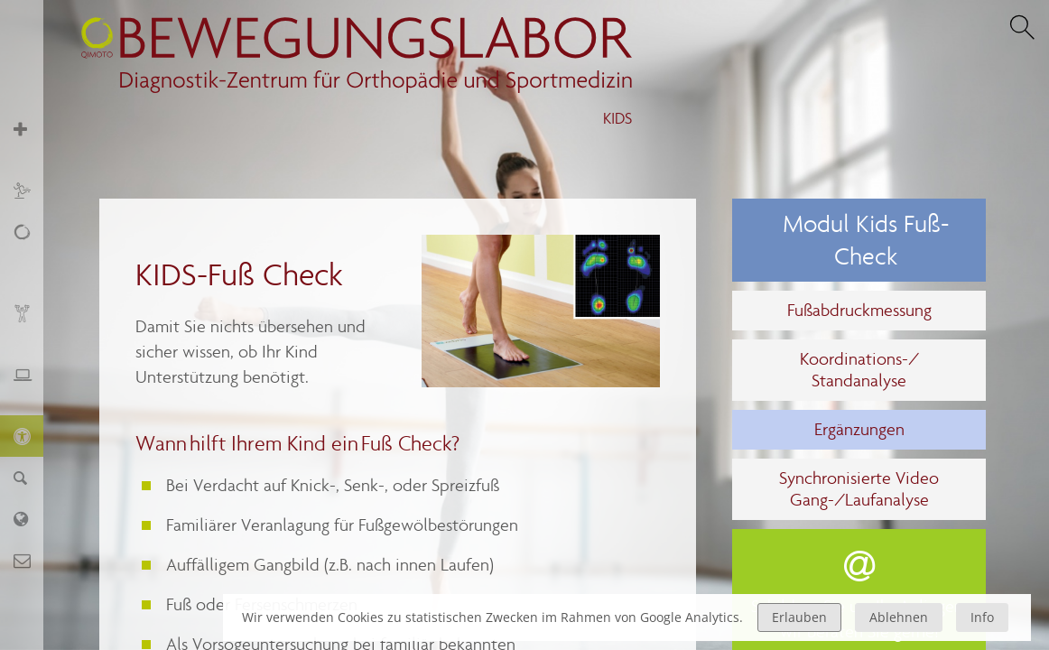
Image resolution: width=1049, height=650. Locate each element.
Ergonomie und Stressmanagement (31, 384)
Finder (31, 477)
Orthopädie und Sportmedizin (31, 138)
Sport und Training (31, 190)
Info (982, 617)
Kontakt (31, 560)
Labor (31, 518)
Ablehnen (898, 617)
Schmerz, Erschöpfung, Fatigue (31, 251)
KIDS (617, 118)
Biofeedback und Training (31, 322)
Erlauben (799, 617)
